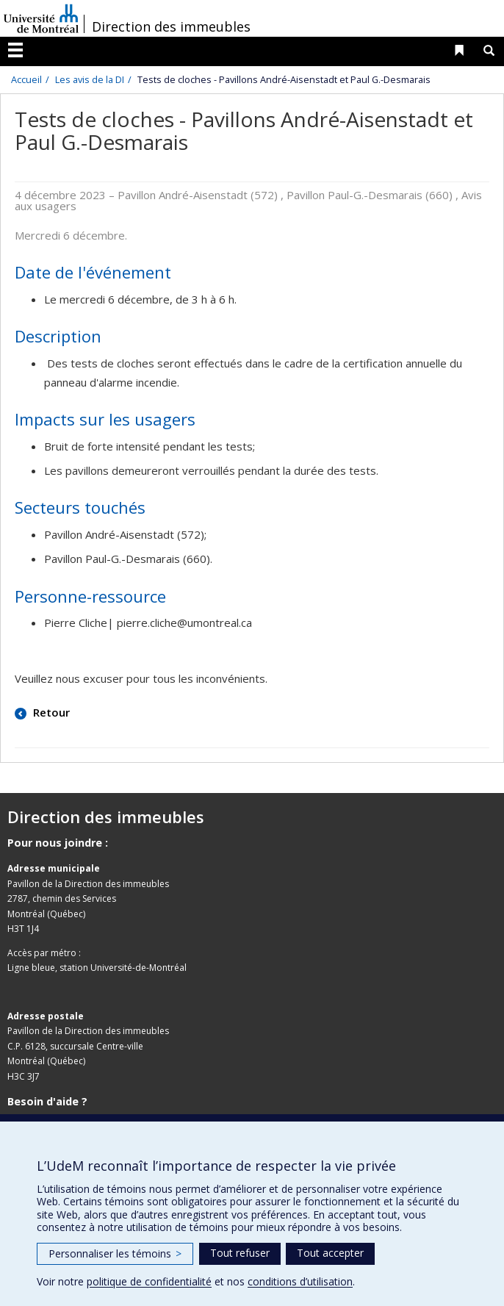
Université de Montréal (41, 18)
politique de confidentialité (149, 1281)
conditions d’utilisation (300, 1281)
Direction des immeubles (171, 26)
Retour (50, 712)
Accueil (26, 79)
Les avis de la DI (89, 79)
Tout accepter (330, 1253)
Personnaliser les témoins (114, 1253)
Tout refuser (240, 1253)
